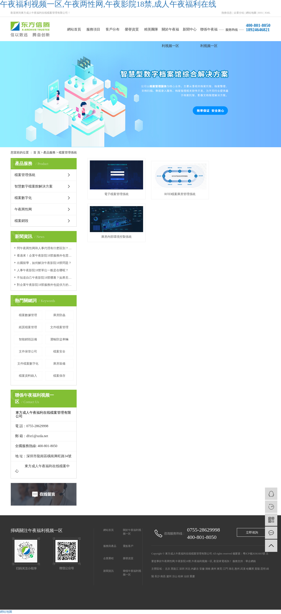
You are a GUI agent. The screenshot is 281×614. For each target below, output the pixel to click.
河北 (187, 568)
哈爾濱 (250, 568)
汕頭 (186, 576)
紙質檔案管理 (28, 327)
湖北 (231, 568)
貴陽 (257, 568)
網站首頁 (74, 29)
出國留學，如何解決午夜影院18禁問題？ (44, 263)
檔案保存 (59, 375)
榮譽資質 (132, 29)
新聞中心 (190, 29)
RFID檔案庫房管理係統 (179, 193)
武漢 (242, 568)
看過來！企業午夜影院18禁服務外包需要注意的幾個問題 (45, 255)
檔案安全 (59, 351)
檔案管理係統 (68, 152)
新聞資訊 (108, 570)
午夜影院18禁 (183, 561)
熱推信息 (226, 12)
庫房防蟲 (59, 315)
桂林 (180, 576)
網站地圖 (251, 12)
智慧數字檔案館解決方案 (34, 186)
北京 (167, 568)
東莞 (219, 568)
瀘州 (168, 576)
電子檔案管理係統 (116, 193)
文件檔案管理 (59, 327)
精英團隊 (151, 29)
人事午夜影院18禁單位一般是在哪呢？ (42, 270)
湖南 (207, 568)
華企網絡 (250, 561)
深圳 (181, 568)
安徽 (202, 568)
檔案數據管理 (28, 315)
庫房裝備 (59, 363)
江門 (225, 568)
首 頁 (36, 152)
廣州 (213, 568)
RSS (260, 12)
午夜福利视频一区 (202, 561)
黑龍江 (175, 568)
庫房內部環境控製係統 (242, 193)
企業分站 (239, 12)
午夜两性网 (23, 209)
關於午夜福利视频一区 (170, 32)
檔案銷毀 (21, 221)
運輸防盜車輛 (59, 339)
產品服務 (49, 152)
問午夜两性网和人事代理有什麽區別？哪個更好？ (45, 248)
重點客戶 (128, 546)
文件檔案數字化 (28, 363)
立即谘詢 (252, 532)
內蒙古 (195, 568)
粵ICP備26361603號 (254, 553)
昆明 (263, 568)
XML (267, 12)
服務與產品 (109, 546)
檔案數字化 (23, 198)
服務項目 (93, 29)
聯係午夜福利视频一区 (209, 32)
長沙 (157, 576)
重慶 (192, 576)
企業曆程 (108, 558)
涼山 (174, 576)
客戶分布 (113, 29)
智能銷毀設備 (28, 339)
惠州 (237, 568)
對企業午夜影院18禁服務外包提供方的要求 (45, 284)
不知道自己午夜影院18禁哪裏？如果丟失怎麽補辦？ (45, 277)
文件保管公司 (28, 351)
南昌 (163, 576)
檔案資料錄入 (28, 375)
